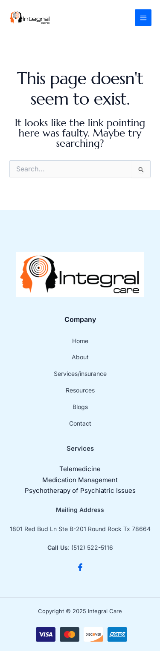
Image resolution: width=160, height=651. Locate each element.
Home (80, 340)
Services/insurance (80, 373)
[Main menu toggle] (143, 17)
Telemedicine (80, 469)
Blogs (80, 406)
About (80, 357)
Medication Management (80, 480)
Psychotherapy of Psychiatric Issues (80, 490)
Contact (80, 423)
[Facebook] (80, 567)
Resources (80, 390)
